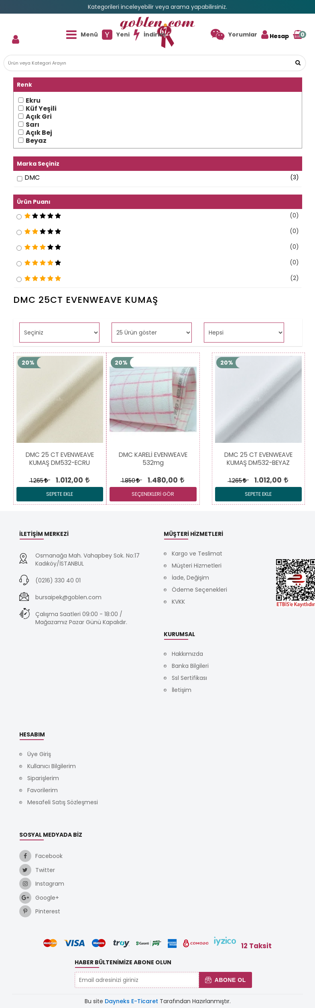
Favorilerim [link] (42, 790)
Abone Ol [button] (225, 980)
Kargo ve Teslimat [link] (197, 554)
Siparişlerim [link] (43, 778)
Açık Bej (39, 133)
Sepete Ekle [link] (59, 494)
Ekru (33, 100)
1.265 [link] (39, 480)
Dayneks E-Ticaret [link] (131, 1001)
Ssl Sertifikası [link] (189, 678)
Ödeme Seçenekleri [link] (199, 590)
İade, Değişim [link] (190, 578)
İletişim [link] (181, 690)
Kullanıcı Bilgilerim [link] (51, 766)
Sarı (32, 125)
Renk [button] (24, 85)
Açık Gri (39, 117)
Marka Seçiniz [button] (38, 164)
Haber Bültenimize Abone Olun (123, 962)
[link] (234, 34)
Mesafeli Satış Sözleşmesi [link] (62, 802)
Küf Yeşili (41, 108)
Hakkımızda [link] (187, 654)
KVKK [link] (178, 602)
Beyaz (36, 141)
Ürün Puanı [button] (34, 202)
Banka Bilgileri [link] (190, 666)
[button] (298, 63)
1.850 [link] (130, 480)
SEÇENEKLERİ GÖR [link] (153, 494)
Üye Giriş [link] (39, 754)
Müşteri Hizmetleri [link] (197, 566)
